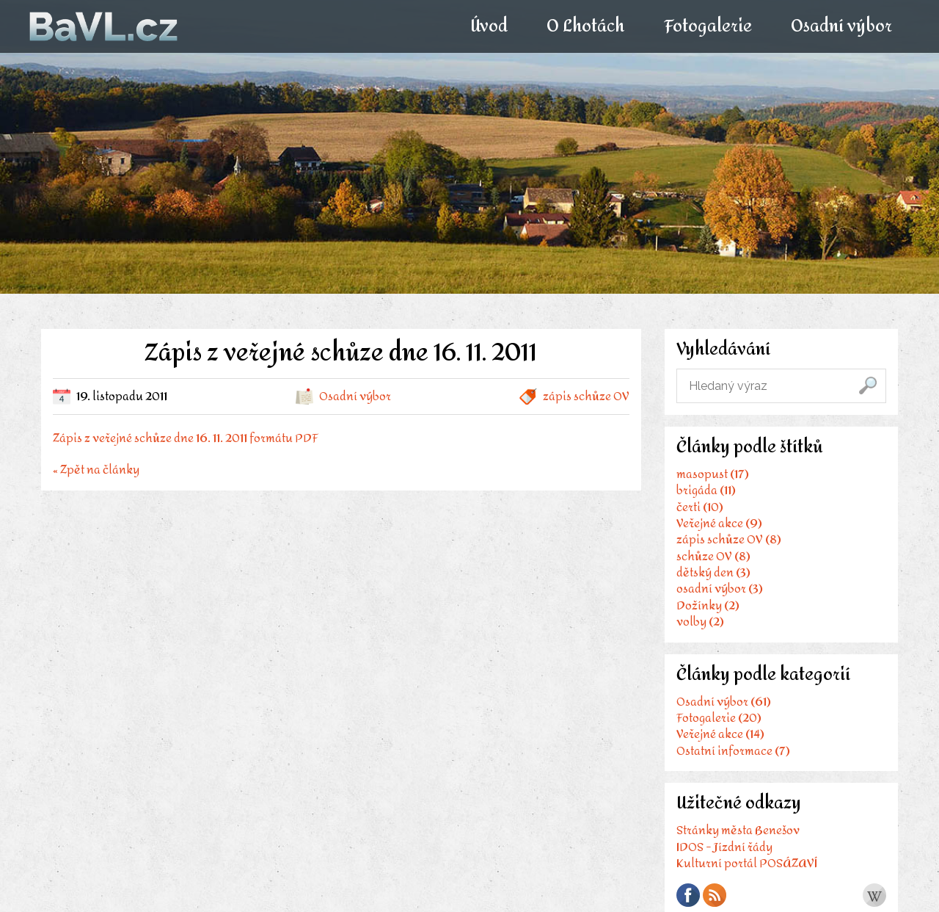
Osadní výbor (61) (723, 701)
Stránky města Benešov (738, 830)
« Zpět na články (96, 468)
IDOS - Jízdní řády (724, 847)
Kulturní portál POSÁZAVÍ (746, 863)
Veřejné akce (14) (720, 734)
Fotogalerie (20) (718, 717)
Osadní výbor (840, 26)
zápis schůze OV (586, 396)
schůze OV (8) (713, 556)
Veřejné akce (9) (719, 523)
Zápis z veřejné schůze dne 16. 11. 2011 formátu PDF (185, 438)
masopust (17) (712, 474)
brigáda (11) (706, 490)
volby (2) (700, 621)
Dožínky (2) (707, 605)
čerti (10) (699, 507)
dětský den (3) (713, 572)
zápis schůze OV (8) (728, 539)
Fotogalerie (707, 26)
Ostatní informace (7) (733, 750)
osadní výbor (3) (719, 588)
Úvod (489, 26)
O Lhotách (585, 26)
